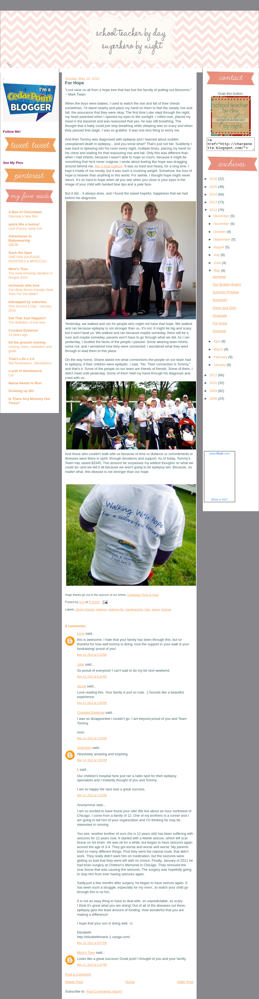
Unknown (84, 748)
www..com (219, 455)
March (219, 352)
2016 (213, 181)
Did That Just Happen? (27, 318)
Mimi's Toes (18, 269)
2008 (213, 401)
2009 (213, 393)
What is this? (219, 501)
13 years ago (18, 335)
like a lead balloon (108, 166)
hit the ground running (27, 342)
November (222, 226)
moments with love (24, 285)
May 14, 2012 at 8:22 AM (92, 676)
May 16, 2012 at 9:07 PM (92, 943)
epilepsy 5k (116, 609)
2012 (213, 212)
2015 (213, 189)
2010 (213, 385)
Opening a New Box (23, 216)
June (218, 265)
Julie (80, 664)
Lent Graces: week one (25, 228)
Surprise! (219, 333)
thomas (166, 609)
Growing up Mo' (22, 391)
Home (130, 982)
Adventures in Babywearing (20, 238)
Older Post (185, 982)
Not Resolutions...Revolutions (30, 363)
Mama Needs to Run (25, 383)
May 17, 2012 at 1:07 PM (92, 964)
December (222, 218)
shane (156, 609)
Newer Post (74, 982)
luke (147, 609)
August (219, 249)
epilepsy (101, 609)
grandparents (134, 609)
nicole (81, 686)
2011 (213, 377)
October (220, 234)
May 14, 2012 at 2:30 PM (92, 702)
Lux (11, 375)
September (222, 242)
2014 (213, 197)
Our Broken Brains (227, 287)
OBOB (13, 245)
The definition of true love (27, 322)
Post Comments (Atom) (104, 991)
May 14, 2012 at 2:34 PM (92, 738)
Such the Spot (20, 253)
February (221, 359)
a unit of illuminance (25, 371)
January (220, 367)
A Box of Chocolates (25, 212)
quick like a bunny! (24, 224)
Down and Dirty (224, 310)
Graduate (220, 318)
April (218, 344)
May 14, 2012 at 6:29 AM (92, 654)
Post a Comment (78, 974)
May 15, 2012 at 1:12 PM (92, 795)
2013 (213, 205)
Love (80, 633)
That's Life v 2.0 (21, 359)
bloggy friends (85, 609)
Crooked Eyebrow (23, 330)
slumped (219, 279)
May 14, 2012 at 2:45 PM (92, 760)
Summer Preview (226, 294)
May (217, 273)
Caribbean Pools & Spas (143, 594)
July (217, 257)
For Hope (220, 326)
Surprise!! (220, 302)
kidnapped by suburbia (27, 302)
